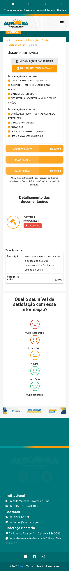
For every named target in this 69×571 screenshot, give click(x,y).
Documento (32, 225)
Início (8, 40)
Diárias (45, 40)
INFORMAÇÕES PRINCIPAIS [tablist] (34, 68)
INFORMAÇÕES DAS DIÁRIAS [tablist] (34, 61)
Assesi (21, 566)
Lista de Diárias (17, 44)
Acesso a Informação (27, 40)
